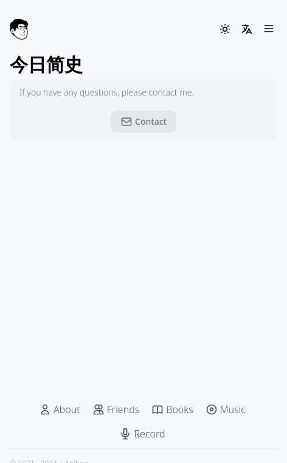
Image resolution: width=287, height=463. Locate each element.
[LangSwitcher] (247, 29)
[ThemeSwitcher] (225, 29)
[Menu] (269, 29)
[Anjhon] (19, 29)
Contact (143, 122)
